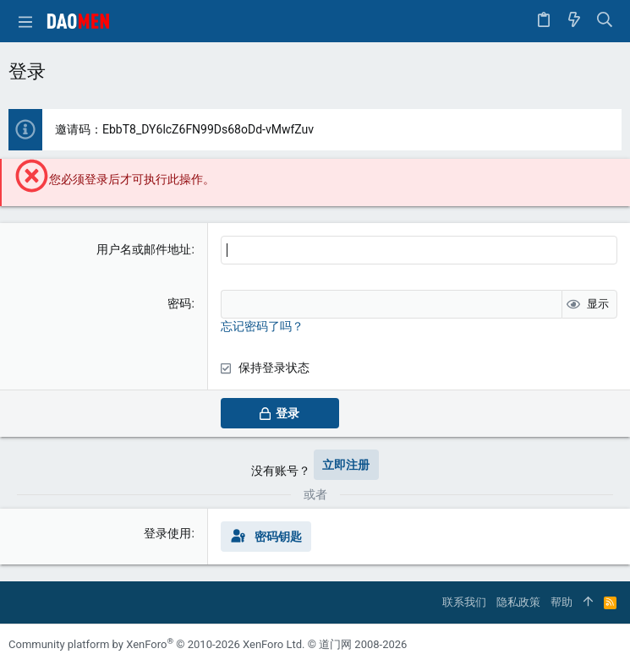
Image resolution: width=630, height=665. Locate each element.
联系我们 (464, 602)
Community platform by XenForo (156, 644)
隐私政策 (518, 602)
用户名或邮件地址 (143, 249)
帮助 (561, 602)
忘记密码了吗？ (262, 326)
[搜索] (605, 21)
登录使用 (167, 533)
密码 (179, 303)
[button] (25, 21)
